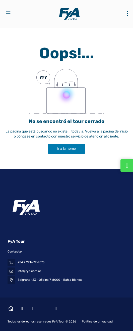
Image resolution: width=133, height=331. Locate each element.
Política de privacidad (97, 321)
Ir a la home (66, 148)
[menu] (127, 13)
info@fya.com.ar (29, 271)
